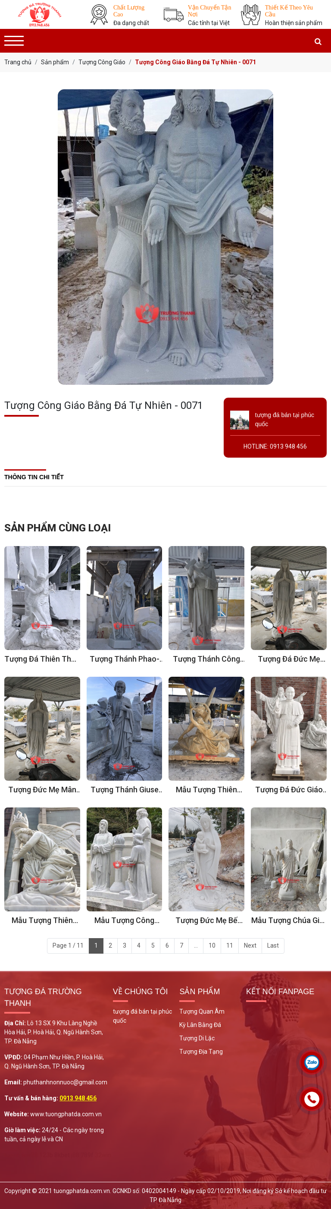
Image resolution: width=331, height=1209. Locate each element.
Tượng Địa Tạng (201, 1051)
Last (273, 945)
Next (250, 945)
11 (229, 945)
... (196, 945)
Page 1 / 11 (68, 945)
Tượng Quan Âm (202, 1011)
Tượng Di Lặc (197, 1038)
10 (212, 945)
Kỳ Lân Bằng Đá (200, 1024)
